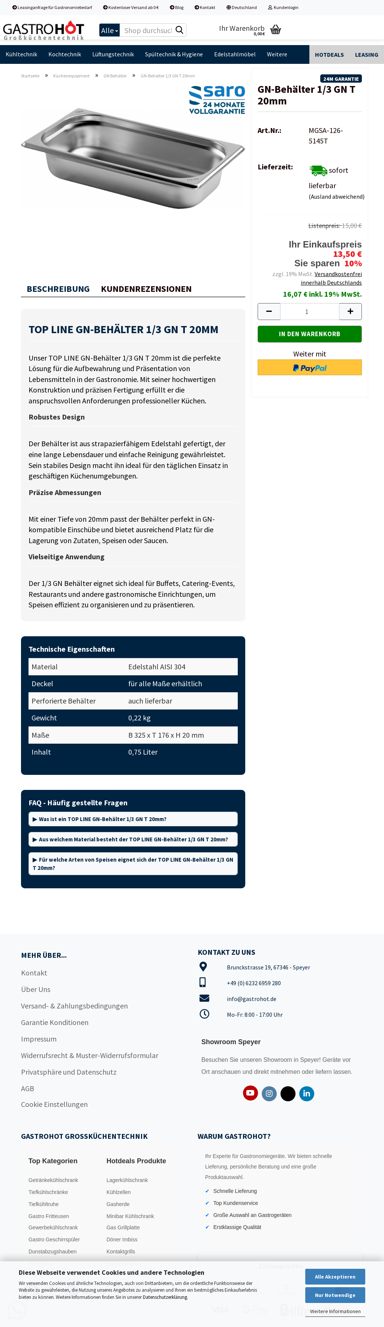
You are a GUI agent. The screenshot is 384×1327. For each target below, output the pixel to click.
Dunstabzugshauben (52, 1251)
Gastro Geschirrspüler (54, 1239)
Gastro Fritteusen (48, 1216)
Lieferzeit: (275, 166)
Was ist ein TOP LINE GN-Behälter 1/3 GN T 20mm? (102, 819)
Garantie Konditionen (54, 1022)
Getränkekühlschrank (53, 1180)
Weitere (277, 54)
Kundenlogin (283, 7)
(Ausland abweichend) (336, 196)
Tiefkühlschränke (48, 1192)
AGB (27, 1088)
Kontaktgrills (120, 1251)
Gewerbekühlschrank (53, 1227)
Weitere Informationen (335, 1311)
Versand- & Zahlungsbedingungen (74, 1005)
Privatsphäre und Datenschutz (69, 1071)
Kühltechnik (21, 54)
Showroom (278, 1060)
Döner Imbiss (121, 1239)
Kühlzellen (118, 1192)
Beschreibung (58, 288)
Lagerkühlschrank (127, 1180)
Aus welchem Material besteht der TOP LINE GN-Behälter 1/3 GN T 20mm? (133, 839)
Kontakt (205, 7)
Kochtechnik (64, 54)
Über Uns (35, 989)
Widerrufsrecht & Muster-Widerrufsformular (89, 1055)
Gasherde (117, 1204)
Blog (176, 7)
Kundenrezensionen (146, 288)
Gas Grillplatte (123, 1227)
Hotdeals (329, 54)
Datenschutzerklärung (165, 1297)
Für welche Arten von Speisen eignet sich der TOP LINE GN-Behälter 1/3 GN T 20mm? (133, 863)
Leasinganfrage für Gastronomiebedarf (52, 7)
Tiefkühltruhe (43, 1204)
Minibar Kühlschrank (130, 1216)
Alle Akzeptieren (335, 1276)
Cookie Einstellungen (54, 1104)
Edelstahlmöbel (235, 54)
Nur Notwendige (335, 1295)
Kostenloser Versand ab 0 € (131, 7)
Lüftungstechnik (113, 54)
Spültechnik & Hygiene (174, 54)
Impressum (39, 1038)
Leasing (366, 54)
